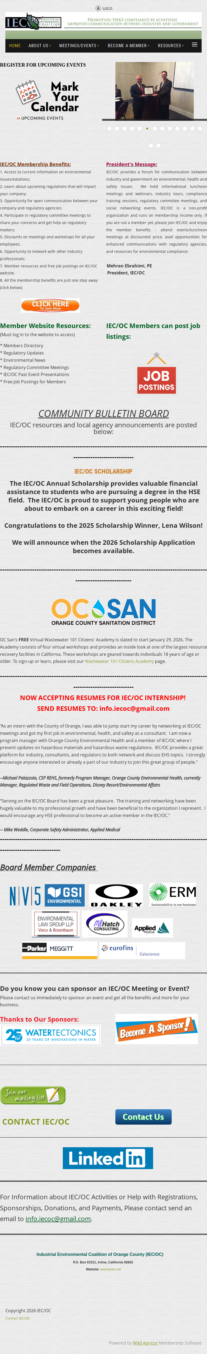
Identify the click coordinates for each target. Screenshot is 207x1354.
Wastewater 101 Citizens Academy (119, 661)
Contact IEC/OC (17, 1318)
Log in (107, 7)
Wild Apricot (145, 1343)
